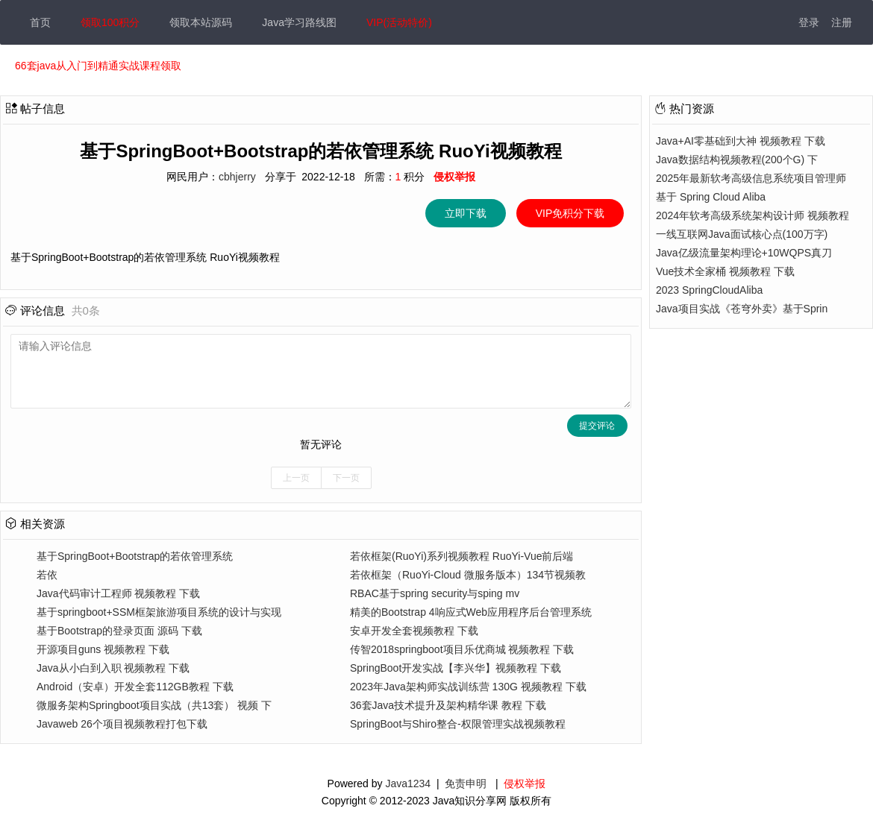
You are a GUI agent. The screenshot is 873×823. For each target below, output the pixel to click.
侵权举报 (524, 783)
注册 (841, 22)
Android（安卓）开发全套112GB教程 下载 (135, 687)
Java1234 (408, 783)
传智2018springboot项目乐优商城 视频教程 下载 (462, 649)
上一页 (296, 478)
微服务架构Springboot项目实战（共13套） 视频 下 (154, 705)
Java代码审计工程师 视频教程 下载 (118, 593)
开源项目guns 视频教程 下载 (103, 649)
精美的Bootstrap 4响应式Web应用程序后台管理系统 (471, 612)
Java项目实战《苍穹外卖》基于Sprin (741, 309)
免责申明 (465, 783)
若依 (47, 575)
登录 (808, 22)
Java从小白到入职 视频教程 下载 (113, 668)
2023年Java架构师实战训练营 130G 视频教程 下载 (468, 687)
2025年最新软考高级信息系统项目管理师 (751, 178)
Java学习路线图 (299, 22)
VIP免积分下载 (570, 213)
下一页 (346, 478)
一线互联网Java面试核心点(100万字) (741, 234)
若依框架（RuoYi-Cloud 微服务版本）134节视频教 (468, 575)
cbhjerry (237, 177)
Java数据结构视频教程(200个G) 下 (737, 159)
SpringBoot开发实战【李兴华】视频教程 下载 (455, 668)
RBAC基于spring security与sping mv (434, 593)
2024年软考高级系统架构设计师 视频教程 (752, 215)
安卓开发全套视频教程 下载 (414, 631)
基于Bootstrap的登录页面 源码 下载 (119, 631)
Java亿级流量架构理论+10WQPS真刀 (744, 253)
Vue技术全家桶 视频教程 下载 (725, 271)
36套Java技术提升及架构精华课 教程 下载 (448, 705)
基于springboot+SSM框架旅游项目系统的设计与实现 (159, 612)
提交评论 (597, 425)
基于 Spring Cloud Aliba (711, 197)
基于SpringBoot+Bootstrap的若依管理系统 (135, 556)
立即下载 (465, 213)
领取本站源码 (200, 22)
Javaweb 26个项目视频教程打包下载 (122, 724)
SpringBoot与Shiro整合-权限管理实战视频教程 (458, 724)
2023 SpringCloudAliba (709, 290)
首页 (40, 22)
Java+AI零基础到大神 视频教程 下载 (740, 141)
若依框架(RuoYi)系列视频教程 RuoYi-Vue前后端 (462, 556)
